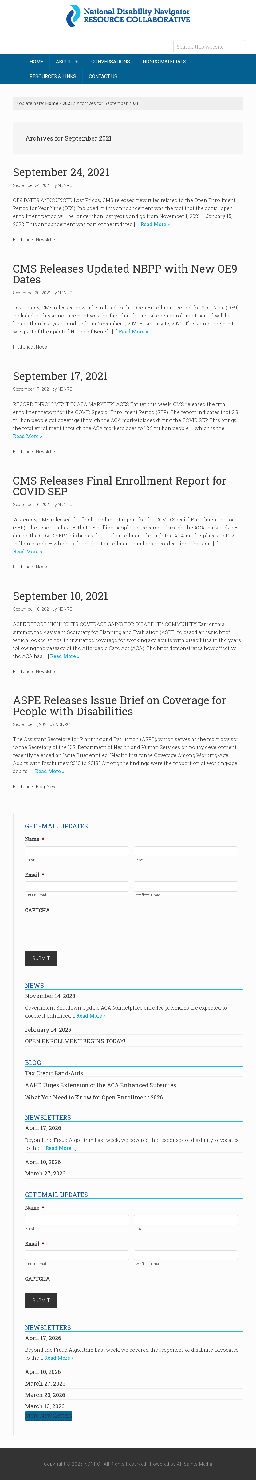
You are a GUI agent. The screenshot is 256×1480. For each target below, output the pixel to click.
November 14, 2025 (50, 995)
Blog (40, 786)
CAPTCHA (37, 910)
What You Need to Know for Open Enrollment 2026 (94, 1097)
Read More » (154, 224)
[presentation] (71, 929)
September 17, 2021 (60, 376)
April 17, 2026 (43, 1127)
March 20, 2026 (45, 1394)
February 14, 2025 (48, 1029)
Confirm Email (148, 895)
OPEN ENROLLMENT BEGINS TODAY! (75, 1041)
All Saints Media (194, 1464)
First (29, 860)
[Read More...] (60, 1148)
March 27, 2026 (45, 1173)
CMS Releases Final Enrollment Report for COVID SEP (119, 485)
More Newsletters (48, 1415)
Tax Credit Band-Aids (54, 1073)
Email (34, 875)
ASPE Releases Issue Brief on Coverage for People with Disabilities (119, 705)
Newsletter (46, 239)
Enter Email (36, 895)
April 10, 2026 (43, 1162)
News (41, 347)
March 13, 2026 (45, 1406)
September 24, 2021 (61, 172)
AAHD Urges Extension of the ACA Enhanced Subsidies (100, 1085)
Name (34, 839)
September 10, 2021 (60, 595)
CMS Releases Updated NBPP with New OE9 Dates (125, 273)
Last (138, 860)
